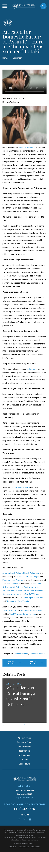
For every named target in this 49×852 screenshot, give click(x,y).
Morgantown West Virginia (17, 601)
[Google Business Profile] (30, 819)
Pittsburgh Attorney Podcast (33, 610)
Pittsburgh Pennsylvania (33, 598)
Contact (24, 759)
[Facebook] (19, 819)
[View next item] (25, 725)
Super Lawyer (12, 583)
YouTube (6, 610)
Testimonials (24, 751)
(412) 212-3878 (24, 808)
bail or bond (32, 369)
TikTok (14, 610)
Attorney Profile (24, 738)
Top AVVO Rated (32, 594)
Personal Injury (24, 746)
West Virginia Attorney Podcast (22, 614)
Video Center (24, 755)
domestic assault (26, 147)
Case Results (24, 764)
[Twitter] (24, 819)
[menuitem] (12, 846)
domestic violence (22, 487)
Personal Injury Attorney (12, 580)
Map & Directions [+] (24, 797)
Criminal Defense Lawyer (28, 576)
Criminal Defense (21, 654)
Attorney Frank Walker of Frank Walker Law (20, 573)
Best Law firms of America (22, 591)
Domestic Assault (37, 654)
